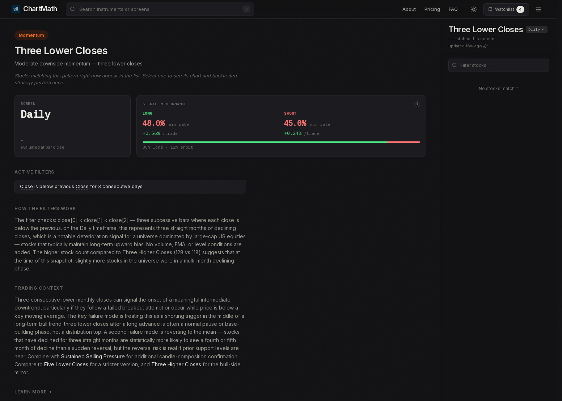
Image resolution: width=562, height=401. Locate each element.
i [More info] (417, 104)
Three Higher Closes (176, 364)
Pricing (432, 9)
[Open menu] (538, 9)
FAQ (453, 9)
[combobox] (160, 9)
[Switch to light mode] (473, 9)
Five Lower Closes (66, 364)
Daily (536, 29)
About (409, 9)
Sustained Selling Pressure (93, 356)
